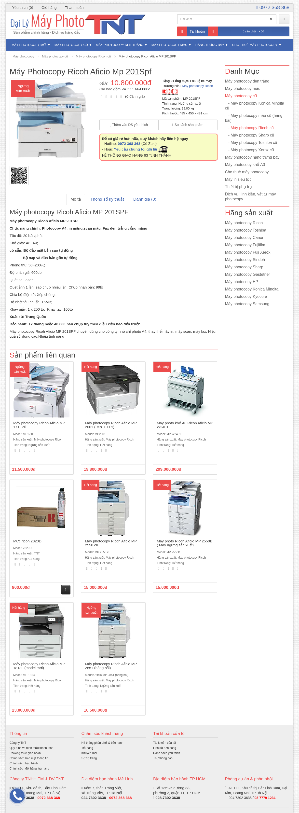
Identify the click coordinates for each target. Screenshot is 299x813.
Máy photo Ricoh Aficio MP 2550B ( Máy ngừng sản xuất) (185, 543)
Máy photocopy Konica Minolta (252, 289)
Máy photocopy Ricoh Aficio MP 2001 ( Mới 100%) (111, 425)
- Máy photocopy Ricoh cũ (249, 128)
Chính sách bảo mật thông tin (29, 758)
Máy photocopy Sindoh (245, 260)
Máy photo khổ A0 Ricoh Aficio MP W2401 (185, 425)
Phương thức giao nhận (25, 753)
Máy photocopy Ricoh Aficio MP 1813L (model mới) (39, 666)
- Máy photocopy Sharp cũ (249, 135)
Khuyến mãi (89, 753)
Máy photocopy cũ (71, 45)
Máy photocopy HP (241, 282)
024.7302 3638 (94, 798)
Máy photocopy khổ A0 (245, 165)
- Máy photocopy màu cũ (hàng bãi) (254, 118)
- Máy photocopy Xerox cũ (249, 150)
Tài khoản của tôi (164, 742)
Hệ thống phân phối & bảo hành (102, 742)
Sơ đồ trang (89, 758)
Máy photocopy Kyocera (246, 296)
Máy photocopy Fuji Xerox (248, 252)
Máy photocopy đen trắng (119, 45)
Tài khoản (191, 31)
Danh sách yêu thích (166, 753)
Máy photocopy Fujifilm (245, 245)
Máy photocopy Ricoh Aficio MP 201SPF (147, 56)
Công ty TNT (18, 742)
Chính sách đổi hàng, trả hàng (29, 768)
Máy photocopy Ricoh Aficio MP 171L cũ (39, 425)
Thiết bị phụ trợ (238, 187)
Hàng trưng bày (209, 45)
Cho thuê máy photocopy (254, 45)
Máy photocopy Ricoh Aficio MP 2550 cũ (111, 543)
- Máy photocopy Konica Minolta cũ (254, 105)
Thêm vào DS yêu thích (129, 125)
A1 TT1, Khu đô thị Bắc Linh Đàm (39, 788)
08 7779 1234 (265, 798)
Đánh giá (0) (144, 199)
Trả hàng (87, 748)
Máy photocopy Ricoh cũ (93, 56)
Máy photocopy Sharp (244, 267)
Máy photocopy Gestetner (247, 274)
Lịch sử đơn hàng (164, 748)
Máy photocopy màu (169, 45)
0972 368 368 (273, 7)
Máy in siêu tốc (238, 179)
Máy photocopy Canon (244, 237)
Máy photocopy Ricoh (197, 86)
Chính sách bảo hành (24, 763)
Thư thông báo (163, 758)
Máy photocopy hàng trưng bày (252, 157)
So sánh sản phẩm (187, 125)
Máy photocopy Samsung (247, 304)
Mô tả (75, 199)
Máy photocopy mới (29, 45)
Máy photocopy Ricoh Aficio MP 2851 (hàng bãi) (111, 666)
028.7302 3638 (167, 798)
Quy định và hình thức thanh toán (31, 748)
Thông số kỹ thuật (107, 199)
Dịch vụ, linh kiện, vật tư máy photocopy (250, 196)
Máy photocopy (23, 56)
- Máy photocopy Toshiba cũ (251, 142)
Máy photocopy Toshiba (245, 230)
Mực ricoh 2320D (27, 541)
